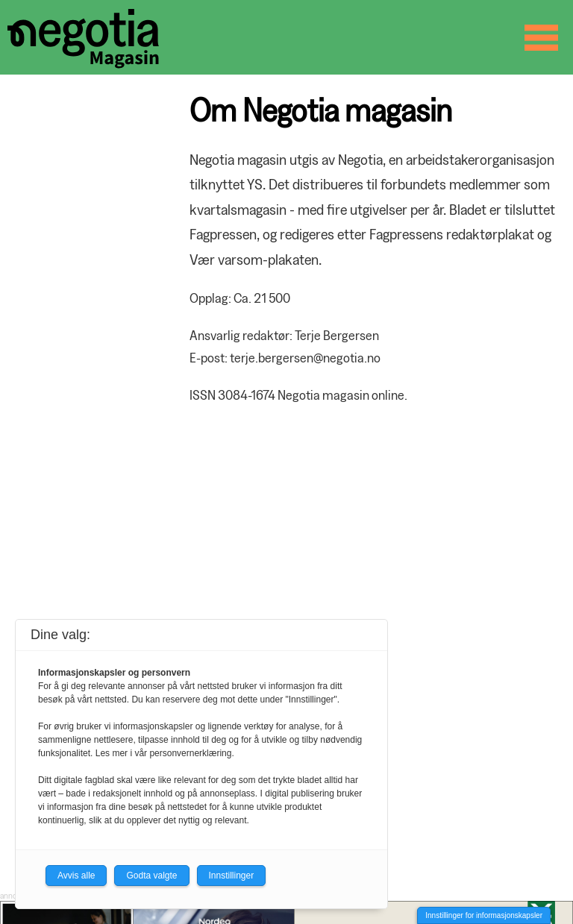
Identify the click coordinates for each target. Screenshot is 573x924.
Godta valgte (151, 875)
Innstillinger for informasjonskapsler (483, 915)
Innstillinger (231, 875)
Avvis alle (76, 875)
